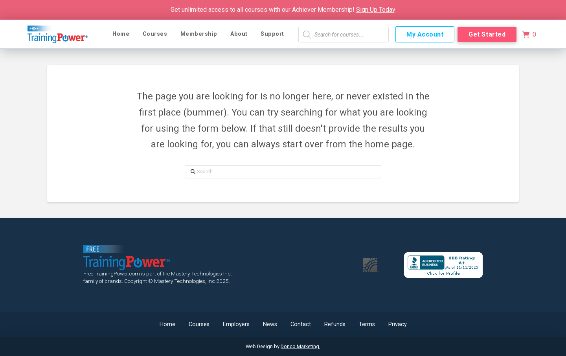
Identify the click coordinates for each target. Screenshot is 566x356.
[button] (529, 34)
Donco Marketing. (300, 346)
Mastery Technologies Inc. (201, 273)
